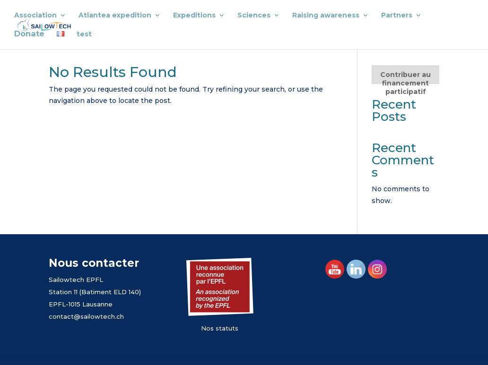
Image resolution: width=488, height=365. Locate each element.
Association (35, 15)
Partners (396, 15)
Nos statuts (219, 328)
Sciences (253, 15)
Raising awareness (325, 15)
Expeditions (194, 15)
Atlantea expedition (114, 15)
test (84, 34)
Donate (29, 34)
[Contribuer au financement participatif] (405, 74)
